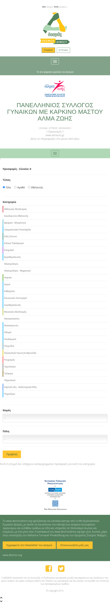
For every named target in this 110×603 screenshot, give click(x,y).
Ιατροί (7, 284)
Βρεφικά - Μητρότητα (15, 222)
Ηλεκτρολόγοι (11, 263)
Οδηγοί (7, 332)
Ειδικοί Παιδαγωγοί (14, 243)
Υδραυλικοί (10, 380)
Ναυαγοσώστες (12, 318)
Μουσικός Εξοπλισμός (15, 311)
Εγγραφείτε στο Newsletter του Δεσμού (29, 545)
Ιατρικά (7, 277)
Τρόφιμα (8, 373)
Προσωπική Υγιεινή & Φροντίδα (20, 352)
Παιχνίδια (9, 345)
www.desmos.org (12, 555)
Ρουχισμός (9, 359)
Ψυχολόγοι (9, 393)
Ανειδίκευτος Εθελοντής (16, 215)
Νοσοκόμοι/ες (11, 325)
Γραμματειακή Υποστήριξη (17, 229)
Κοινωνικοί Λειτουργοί (15, 298)
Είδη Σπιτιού (10, 236)
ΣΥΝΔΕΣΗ (48, 50)
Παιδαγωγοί (10, 339)
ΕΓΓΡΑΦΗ (63, 50)
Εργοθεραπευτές (12, 257)
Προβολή (11, 454)
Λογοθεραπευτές (12, 305)
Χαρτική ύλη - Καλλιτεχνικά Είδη (20, 387)
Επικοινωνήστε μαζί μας (74, 545)
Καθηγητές (9, 291)
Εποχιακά (9, 250)
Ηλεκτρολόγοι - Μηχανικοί (17, 270)
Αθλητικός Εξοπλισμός (15, 209)
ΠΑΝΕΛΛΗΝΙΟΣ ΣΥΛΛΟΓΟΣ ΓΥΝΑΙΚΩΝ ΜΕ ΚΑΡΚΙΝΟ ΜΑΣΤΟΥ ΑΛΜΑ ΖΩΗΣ (55, 112)
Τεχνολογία (10, 366)
